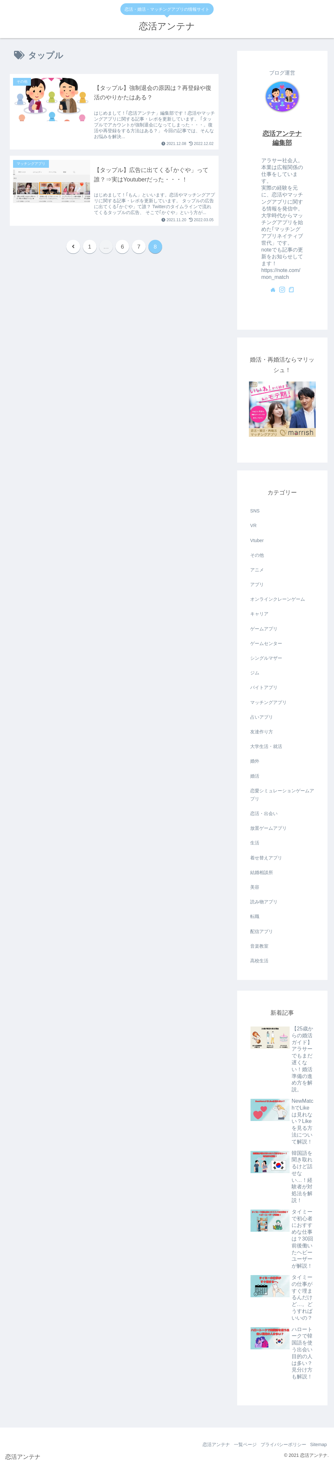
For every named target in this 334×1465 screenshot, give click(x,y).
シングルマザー (266, 658)
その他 (257, 555)
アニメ (257, 569)
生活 (254, 842)
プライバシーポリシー (279, 1444)
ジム (254, 672)
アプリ (257, 584)
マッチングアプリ (268, 702)
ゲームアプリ (264, 628)
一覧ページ (238, 1444)
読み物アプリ (264, 901)
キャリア (259, 613)
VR (253, 525)
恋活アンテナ (207, 1444)
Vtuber (257, 540)
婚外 (254, 761)
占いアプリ (261, 717)
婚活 (254, 776)
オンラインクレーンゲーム (277, 599)
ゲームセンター (266, 643)
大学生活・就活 (266, 746)
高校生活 (259, 960)
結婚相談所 (261, 872)
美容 (254, 887)
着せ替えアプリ (266, 857)
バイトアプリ (264, 687)
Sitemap (317, 1444)
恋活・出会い (264, 813)
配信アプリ (261, 931)
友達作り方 (261, 731)
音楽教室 (259, 946)
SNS (255, 510)
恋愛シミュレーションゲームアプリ (282, 794)
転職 (254, 916)
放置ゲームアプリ (268, 828)
